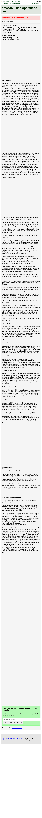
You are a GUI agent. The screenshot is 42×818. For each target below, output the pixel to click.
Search (39, 1)
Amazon (7, 1)
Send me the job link (13, 722)
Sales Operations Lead (12, 3)
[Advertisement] (17, 61)
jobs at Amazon (17, 728)
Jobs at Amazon (16, 1)
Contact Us (35, 3)
